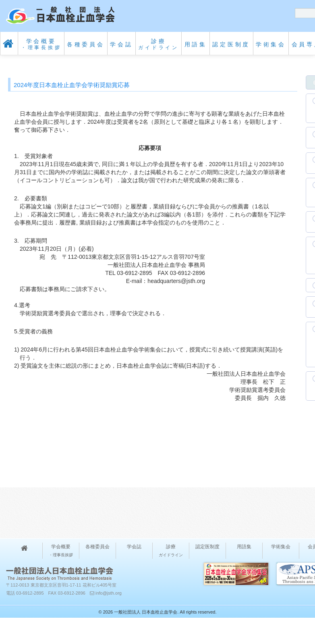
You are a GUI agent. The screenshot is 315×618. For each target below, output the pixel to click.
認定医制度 (231, 44)
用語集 (195, 44)
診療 (158, 44)
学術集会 (271, 44)
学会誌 (121, 44)
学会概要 (41, 44)
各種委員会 (86, 44)
